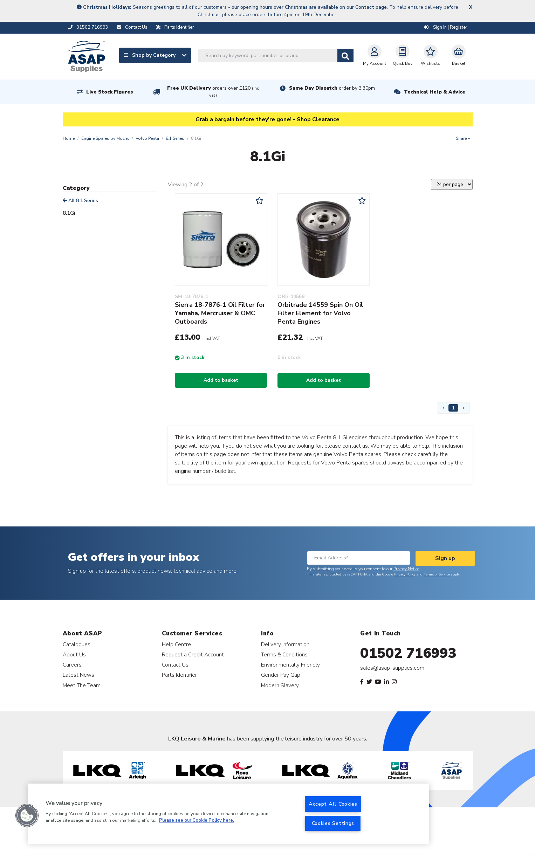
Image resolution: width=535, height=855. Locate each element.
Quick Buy (402, 55)
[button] (27, 815)
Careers (72, 664)
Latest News (78, 674)
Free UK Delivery (213, 91)
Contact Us (175, 664)
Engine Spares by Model (105, 138)
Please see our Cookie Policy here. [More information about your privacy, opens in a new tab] (196, 821)
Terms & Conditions (284, 654)
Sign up (445, 558)
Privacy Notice (406, 569)
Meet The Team (82, 685)
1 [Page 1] (453, 408)
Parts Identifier (179, 674)
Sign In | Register (445, 27)
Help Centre (176, 644)
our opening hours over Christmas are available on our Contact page (309, 7)
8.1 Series (175, 138)
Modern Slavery (280, 685)
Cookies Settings (333, 823)
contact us (355, 446)
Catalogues (76, 644)
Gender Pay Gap (280, 674)
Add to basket (221, 380)
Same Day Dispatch (332, 88)
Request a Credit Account (193, 654)
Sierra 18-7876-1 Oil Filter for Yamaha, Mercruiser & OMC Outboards (220, 313)
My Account (374, 55)
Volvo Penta (147, 138)
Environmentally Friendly (290, 664)
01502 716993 (408, 653)
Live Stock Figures (109, 92)
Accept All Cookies (333, 803)
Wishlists (430, 55)
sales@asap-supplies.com (392, 668)
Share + (463, 138)
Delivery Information (285, 644)
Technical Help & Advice (434, 92)
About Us (74, 654)
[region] (228, 814)
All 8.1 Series (80, 200)
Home (69, 138)
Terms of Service (437, 574)
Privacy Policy (405, 574)
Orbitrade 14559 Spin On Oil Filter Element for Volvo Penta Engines (320, 313)
